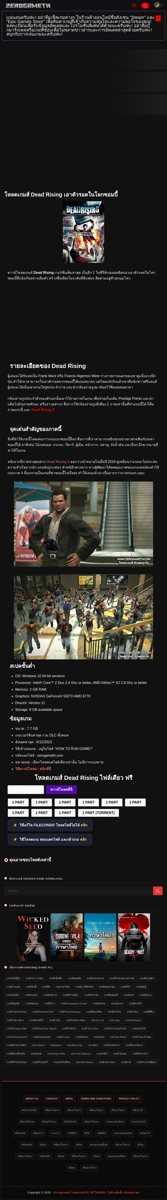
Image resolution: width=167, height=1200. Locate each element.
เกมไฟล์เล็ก (13, 995)
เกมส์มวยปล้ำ (36, 1020)
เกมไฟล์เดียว (13, 978)
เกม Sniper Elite (56, 1053)
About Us (32, 1099)
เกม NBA (93, 1045)
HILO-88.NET (29, 1110)
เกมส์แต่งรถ (82, 1037)
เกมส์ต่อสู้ (141, 986)
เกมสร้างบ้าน (69, 1028)
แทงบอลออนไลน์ (123, 1133)
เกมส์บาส (126, 1062)
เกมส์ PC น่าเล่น (34, 978)
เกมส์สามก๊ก (135, 1003)
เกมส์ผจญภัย (74, 978)
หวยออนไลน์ (138, 1122)
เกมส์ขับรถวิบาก (134, 1045)
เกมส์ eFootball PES (115, 1028)
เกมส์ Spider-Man (75, 1020)
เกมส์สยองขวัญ (107, 986)
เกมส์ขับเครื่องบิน (16, 1053)
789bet (72, 1133)
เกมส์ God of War (142, 1037)
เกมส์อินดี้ (31, 986)
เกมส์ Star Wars (15, 1020)
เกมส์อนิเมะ (145, 995)
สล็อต (43, 1145)
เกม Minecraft (74, 1045)
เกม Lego (115, 1020)
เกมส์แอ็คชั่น (55, 978)
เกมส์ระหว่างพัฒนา (147, 1062)
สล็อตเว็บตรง (52, 1110)
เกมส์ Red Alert (107, 1062)
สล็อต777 (38, 1133)
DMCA (69, 1099)
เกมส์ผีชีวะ (149, 1011)
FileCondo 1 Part (26, 789)
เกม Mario (55, 1045)
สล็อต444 (20, 1133)
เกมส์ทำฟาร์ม (91, 995)
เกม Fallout (38, 1045)
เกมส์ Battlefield (42, 1037)
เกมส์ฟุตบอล (31, 1003)
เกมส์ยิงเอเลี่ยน (94, 1011)
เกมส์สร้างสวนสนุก (17, 1062)
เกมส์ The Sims (90, 1028)
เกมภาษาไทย (62, 986)
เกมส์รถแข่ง (31, 995)
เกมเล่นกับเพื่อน (61, 1062)
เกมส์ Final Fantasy (69, 1011)
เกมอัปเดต (36, 1053)
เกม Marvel (117, 1003)
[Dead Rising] (83, 565)
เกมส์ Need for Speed (44, 1028)
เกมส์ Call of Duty (17, 1011)
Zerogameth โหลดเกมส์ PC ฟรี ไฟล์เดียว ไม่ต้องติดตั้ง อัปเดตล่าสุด (96, 1192)
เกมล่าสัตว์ (102, 1053)
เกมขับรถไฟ (114, 1011)
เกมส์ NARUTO (112, 1045)
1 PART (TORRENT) (98, 813)
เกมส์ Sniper (120, 1053)
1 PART (18, 802)
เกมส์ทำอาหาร (140, 1053)
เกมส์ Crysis (63, 1037)
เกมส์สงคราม (50, 995)
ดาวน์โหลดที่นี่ (61, 789)
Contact (52, 1099)
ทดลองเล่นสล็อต (115, 1122)
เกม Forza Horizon (17, 1037)
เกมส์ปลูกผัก (13, 1003)
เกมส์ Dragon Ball (16, 1028)
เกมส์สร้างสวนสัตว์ (16, 1045)
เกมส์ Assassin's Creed (74, 1003)
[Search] (145, 5)
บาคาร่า (55, 1133)
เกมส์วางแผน (13, 986)
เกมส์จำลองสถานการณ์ (122, 978)
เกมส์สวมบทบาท (95, 978)
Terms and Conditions (96, 1099)
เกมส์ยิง (46, 986)
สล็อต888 (27, 1145)
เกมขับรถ (129, 995)
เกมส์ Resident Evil (42, 1011)
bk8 (87, 1133)
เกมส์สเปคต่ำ (147, 978)
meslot (138, 1110)
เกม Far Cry (97, 1020)
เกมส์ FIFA (132, 1011)
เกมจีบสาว (49, 1003)
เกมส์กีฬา (125, 986)
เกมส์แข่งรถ (99, 1003)
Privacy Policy (129, 1099)
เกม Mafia (99, 1037)
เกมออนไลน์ (138, 1028)
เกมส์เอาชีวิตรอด (84, 986)
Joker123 (70, 1122)
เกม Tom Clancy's (81, 1053)
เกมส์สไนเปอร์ (40, 1062)
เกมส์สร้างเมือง (70, 995)
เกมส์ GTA (54, 1020)
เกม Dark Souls (84, 1062)
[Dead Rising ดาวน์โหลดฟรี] (83, 658)
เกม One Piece (118, 1037)
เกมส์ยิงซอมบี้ (111, 995)
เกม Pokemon (133, 1020)
